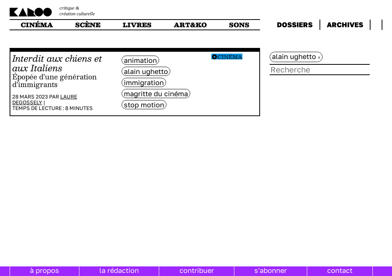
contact (339, 270)
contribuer (197, 270)
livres (137, 25)
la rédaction (119, 270)
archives (345, 24)
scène (87, 25)
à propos (44, 270)
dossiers (295, 24)
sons (239, 25)
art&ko (190, 25)
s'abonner (270, 270)
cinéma (37, 25)
